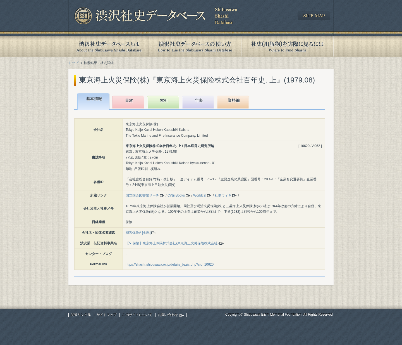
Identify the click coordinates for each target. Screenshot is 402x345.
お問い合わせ (168, 315)
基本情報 (94, 98)
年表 (199, 100)
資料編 (234, 100)
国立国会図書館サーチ (142, 195)
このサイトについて (137, 315)
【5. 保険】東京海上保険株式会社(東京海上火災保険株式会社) (172, 243)
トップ (73, 63)
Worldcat (199, 195)
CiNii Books (176, 195)
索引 (164, 100)
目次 (129, 100)
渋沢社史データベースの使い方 (195, 46)
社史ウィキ (223, 195)
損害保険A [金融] (138, 233)
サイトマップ (107, 315)
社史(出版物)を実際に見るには (287, 46)
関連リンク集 (81, 315)
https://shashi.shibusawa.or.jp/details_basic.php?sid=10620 (170, 264)
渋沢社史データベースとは (108, 46)
